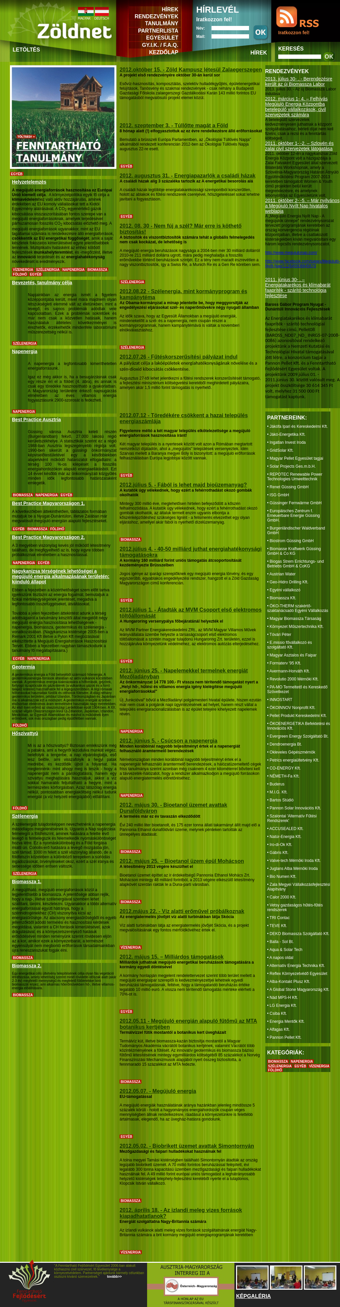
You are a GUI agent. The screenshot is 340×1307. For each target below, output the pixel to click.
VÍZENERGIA (319, 1066)
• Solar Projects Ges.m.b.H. (291, 466)
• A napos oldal (280, 957)
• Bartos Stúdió (280, 800)
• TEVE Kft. (277, 925)
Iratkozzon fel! (293, 32)
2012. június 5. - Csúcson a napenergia (168, 741)
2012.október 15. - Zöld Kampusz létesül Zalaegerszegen (191, 69)
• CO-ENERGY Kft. (284, 768)
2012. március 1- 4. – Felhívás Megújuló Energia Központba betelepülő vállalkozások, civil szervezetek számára (296, 106)
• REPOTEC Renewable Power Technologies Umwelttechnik (294, 476)
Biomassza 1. (27, 881)
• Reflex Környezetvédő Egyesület (297, 973)
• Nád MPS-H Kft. (282, 997)
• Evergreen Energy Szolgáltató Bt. (298, 736)
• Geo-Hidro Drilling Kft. (287, 582)
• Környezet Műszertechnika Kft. (295, 626)
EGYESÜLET (162, 38)
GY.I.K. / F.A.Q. (160, 45)
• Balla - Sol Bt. (280, 941)
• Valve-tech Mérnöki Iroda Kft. (294, 860)
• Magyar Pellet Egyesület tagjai (295, 458)
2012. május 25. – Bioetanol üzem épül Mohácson (182, 861)
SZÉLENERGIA (280, 1066)
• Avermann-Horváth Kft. (288, 671)
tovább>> (114, 1276)
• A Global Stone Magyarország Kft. (298, 989)
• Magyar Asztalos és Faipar (292, 655)
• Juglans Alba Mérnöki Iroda (292, 868)
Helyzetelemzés (29, 181)
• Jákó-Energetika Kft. (286, 434)
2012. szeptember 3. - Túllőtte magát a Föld (174, 125)
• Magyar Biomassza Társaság (294, 618)
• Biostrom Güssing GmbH (290, 540)
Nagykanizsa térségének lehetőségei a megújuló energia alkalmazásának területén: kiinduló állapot (60, 576)
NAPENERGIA (302, 1061)
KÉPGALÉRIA (253, 1296)
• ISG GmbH (278, 495)
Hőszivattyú (25, 733)
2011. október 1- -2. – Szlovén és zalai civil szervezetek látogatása (299, 146)
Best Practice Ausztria (36, 419)
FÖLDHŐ (275, 1070)
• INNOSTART (280, 699)
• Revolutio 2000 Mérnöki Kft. (293, 679)
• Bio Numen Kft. (282, 876)
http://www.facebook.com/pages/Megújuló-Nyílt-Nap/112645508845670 (302, 263)
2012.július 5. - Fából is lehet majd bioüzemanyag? (183, 485)
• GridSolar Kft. (280, 450)
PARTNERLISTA (158, 31)
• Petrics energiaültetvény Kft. (293, 760)
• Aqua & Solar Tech (284, 949)
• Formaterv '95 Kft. (284, 663)
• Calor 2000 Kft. (282, 897)
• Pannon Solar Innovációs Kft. (294, 808)
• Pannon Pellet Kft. (284, 1037)
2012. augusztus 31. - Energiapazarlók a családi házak (187, 175)
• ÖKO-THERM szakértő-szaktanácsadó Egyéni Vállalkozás (297, 608)
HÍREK (170, 9)
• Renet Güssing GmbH (288, 487)
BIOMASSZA (278, 1061)
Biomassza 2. (27, 965)
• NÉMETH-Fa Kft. (283, 776)
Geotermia (23, 666)
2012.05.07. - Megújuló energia (158, 1091)
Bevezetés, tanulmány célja (42, 282)
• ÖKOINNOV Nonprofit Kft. (291, 707)
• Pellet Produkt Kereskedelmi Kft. (297, 715)
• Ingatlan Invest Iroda (286, 442)
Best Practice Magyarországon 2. (48, 537)
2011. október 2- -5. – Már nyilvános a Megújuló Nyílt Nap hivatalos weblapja (302, 206)
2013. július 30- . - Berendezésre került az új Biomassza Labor (298, 81)
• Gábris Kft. (278, 852)
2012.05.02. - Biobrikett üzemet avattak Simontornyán (187, 1146)
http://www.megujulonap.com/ (291, 252)
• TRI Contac (278, 917)
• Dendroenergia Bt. (284, 744)
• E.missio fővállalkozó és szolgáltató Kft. (289, 645)
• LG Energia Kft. (282, 1005)
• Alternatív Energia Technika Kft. (296, 965)
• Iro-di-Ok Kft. (280, 844)
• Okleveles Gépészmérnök (291, 752)
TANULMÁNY (161, 23)
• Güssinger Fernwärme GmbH (294, 503)
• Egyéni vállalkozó (283, 590)
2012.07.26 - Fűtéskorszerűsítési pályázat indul (178, 357)
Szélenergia (25, 816)
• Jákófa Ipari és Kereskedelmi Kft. (297, 426)
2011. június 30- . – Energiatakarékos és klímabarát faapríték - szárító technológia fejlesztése (298, 287)
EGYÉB (300, 1066)
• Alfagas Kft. (278, 1029)
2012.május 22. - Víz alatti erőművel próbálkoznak (182, 911)
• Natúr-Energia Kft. (284, 836)
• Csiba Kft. (277, 1013)
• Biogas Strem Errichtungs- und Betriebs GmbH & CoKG (295, 563)
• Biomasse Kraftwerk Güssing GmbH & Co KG (294, 551)
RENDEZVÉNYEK (156, 16)
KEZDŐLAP (163, 52)
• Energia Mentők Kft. (286, 1021)
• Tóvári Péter (279, 634)
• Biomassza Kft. (282, 598)
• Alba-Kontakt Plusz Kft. (288, 981)
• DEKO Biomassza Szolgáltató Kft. (298, 933)
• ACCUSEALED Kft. (285, 828)
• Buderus (276, 784)
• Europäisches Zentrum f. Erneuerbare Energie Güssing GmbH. (293, 516)
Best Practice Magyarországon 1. (48, 503)
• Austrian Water (281, 574)
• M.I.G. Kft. (277, 792)
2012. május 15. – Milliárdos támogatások (171, 957)
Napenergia (24, 351)
